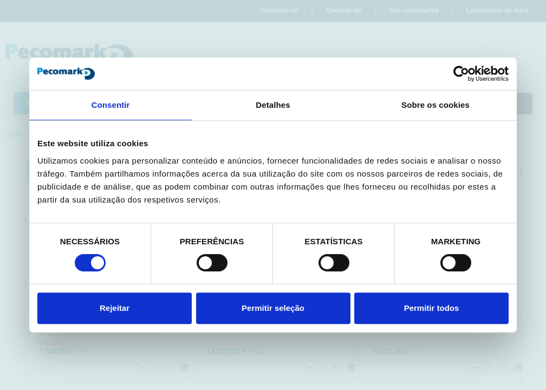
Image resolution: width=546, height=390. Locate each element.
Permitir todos (431, 308)
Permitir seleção (273, 308)
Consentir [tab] (111, 104)
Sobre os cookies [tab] (435, 104)
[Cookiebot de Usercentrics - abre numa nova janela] (461, 74)
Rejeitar (114, 308)
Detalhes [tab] (273, 104)
